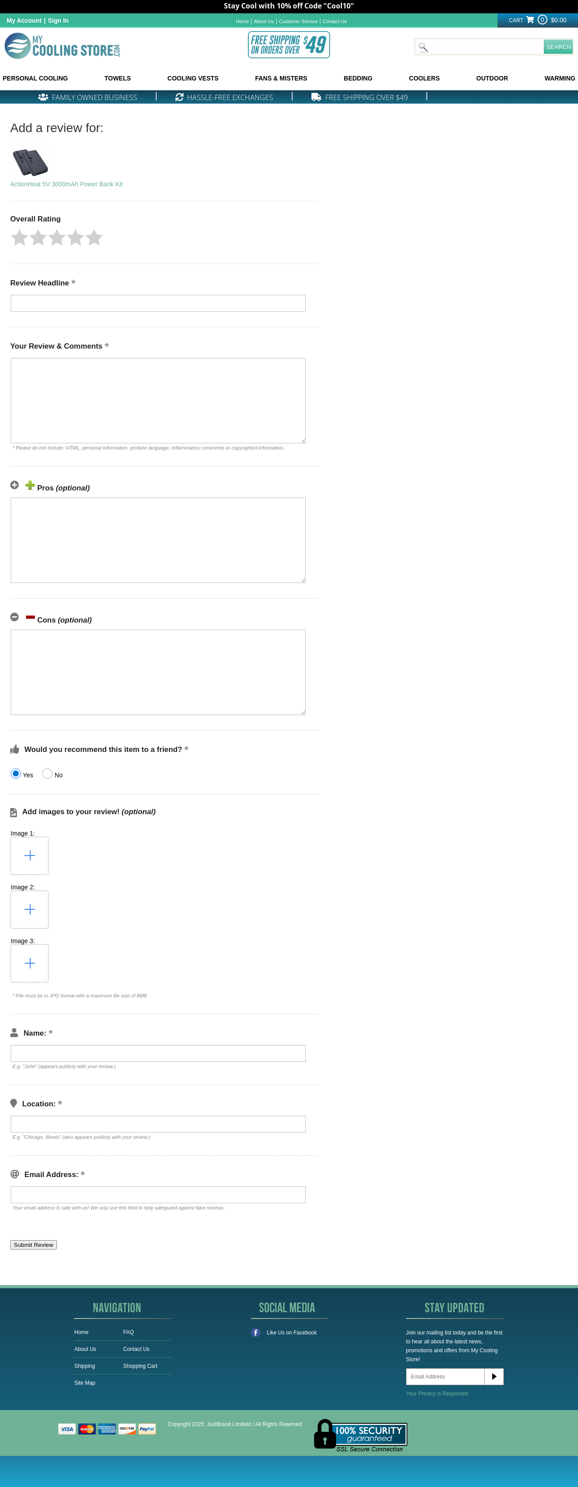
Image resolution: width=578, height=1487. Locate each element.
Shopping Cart (140, 1366)
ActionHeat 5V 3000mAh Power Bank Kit (66, 184)
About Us (264, 21)
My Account (24, 20)
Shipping (84, 1366)
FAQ (128, 1332)
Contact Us (335, 21)
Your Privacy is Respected (437, 1394)
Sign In (58, 20)
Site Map (84, 1383)
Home (242, 21)
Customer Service (298, 21)
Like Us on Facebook (284, 1332)
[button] (19, 237)
